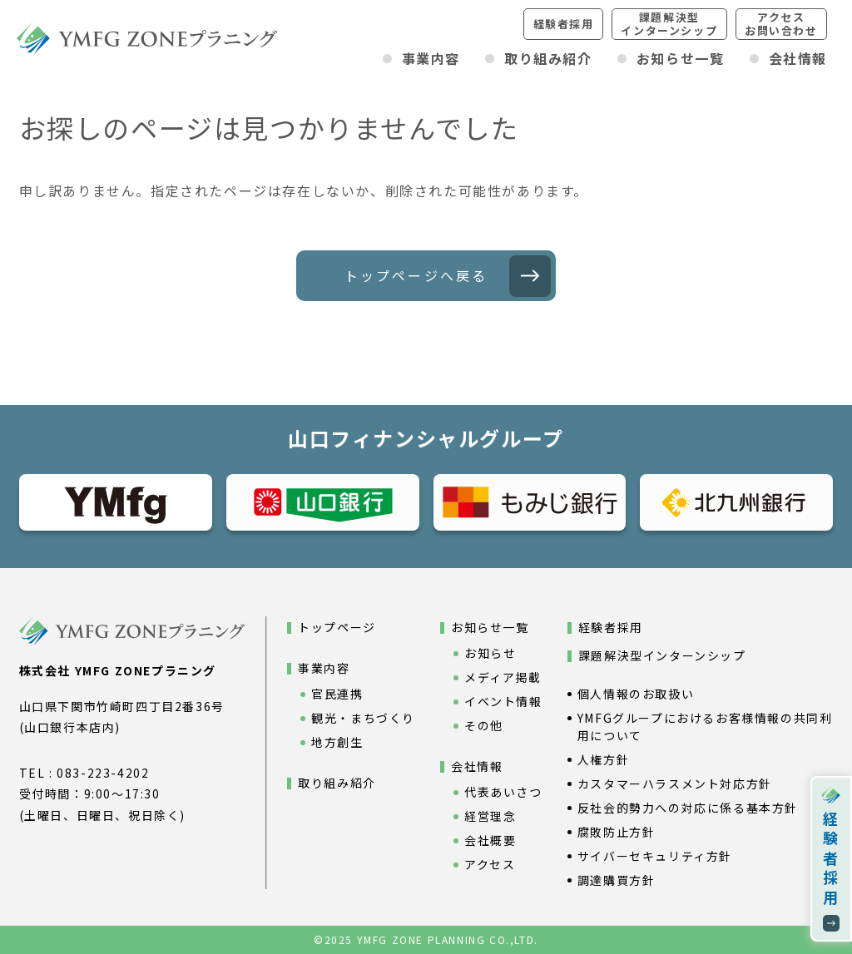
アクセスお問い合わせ (781, 23)
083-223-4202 (103, 772)
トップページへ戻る (416, 275)
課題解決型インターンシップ (669, 23)
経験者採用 (563, 24)
